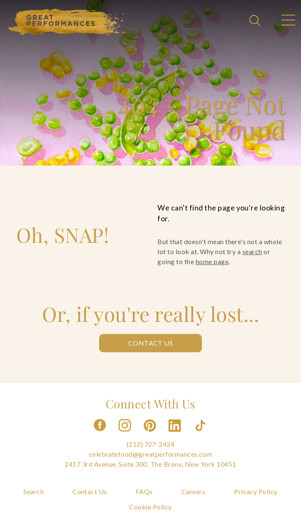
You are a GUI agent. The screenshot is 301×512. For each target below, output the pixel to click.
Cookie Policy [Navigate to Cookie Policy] (150, 507)
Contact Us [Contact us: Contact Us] (150, 343)
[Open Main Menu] (287, 21)
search (252, 251)
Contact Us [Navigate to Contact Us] (89, 491)
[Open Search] (256, 21)
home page (212, 261)
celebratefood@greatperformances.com (150, 454)
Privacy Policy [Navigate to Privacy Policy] (256, 491)
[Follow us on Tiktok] (201, 434)
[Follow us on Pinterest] (150, 434)
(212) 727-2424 (151, 444)
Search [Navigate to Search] (33, 491)
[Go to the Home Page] (67, 22)
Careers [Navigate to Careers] (193, 491)
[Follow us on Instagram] (125, 434)
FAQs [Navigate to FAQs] (144, 491)
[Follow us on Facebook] (100, 434)
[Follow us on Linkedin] (175, 434)
